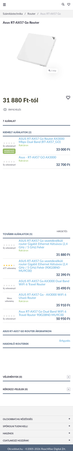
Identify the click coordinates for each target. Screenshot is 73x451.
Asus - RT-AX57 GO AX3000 (37, 157)
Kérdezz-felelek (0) (36, 389)
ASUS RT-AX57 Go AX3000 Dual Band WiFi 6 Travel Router (44, 283)
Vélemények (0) (36, 376)
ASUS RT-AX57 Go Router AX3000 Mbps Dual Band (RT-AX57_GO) (41, 140)
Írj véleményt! (9, 146)
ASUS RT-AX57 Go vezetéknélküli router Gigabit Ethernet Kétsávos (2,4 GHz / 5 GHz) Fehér (43, 244)
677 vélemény (9, 268)
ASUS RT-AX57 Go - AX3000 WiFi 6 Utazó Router (42, 296)
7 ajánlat (9, 121)
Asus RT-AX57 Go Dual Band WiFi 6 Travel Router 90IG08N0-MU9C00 (42, 313)
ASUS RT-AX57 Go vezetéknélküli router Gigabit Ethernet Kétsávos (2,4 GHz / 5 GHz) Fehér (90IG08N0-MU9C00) (43, 266)
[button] (67, 4)
